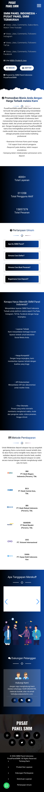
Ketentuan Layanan (24, 779)
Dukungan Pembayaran (24, 773)
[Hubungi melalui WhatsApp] (6, 785)
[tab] (22, 244)
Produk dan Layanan (24, 767)
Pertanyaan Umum (24, 785)
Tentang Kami (24, 761)
